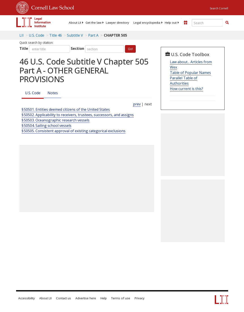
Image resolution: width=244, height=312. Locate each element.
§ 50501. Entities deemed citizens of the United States (66, 109)
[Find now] (227, 22)
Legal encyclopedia (146, 23)
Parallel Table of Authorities (183, 80)
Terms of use (120, 298)
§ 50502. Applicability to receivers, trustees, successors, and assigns (78, 114)
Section (77, 48)
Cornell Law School (51, 7)
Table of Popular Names (190, 72)
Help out (171, 23)
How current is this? (186, 88)
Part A (93, 35)
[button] (227, 22)
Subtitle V (75, 35)
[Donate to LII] (185, 22)
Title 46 (55, 35)
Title (23, 48)
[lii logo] (33, 22)
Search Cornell (219, 8)
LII (21, 35)
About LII (75, 23)
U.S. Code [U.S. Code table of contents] (36, 35)
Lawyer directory (117, 23)
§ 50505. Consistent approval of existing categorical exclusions (73, 130)
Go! (130, 49)
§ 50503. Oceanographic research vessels (56, 120)
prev (137, 104)
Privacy (139, 298)
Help (103, 298)
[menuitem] (75, 22)
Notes (53, 92)
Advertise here (85, 298)
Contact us (63, 298)
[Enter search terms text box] (207, 23)
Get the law (93, 23)
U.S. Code (32, 92)
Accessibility (26, 298)
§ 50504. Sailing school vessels (46, 125)
